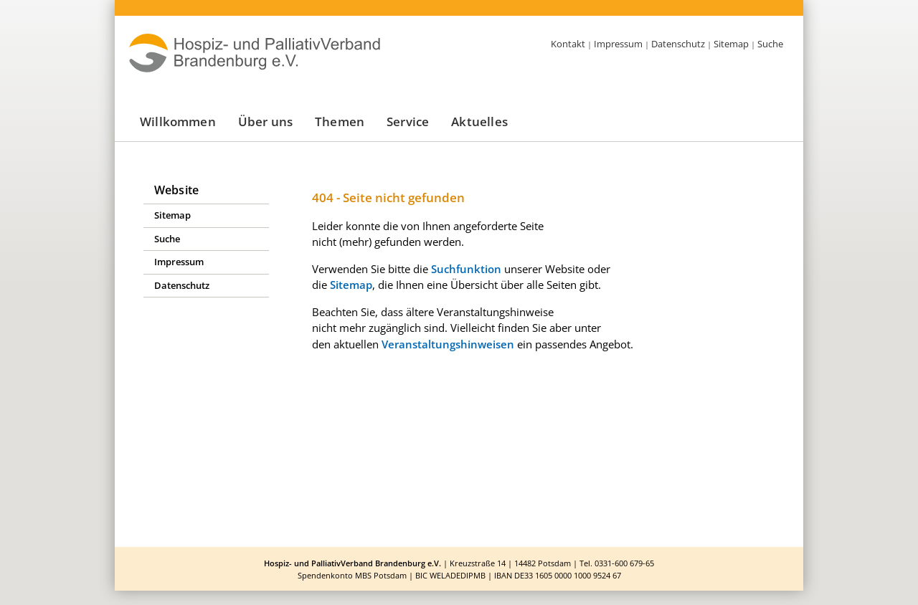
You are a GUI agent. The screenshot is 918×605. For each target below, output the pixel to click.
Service (408, 121)
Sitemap (731, 43)
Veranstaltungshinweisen (448, 344)
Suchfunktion (466, 269)
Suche (770, 43)
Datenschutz (678, 43)
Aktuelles (479, 121)
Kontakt (568, 43)
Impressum (618, 43)
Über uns (265, 121)
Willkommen (178, 121)
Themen (339, 121)
